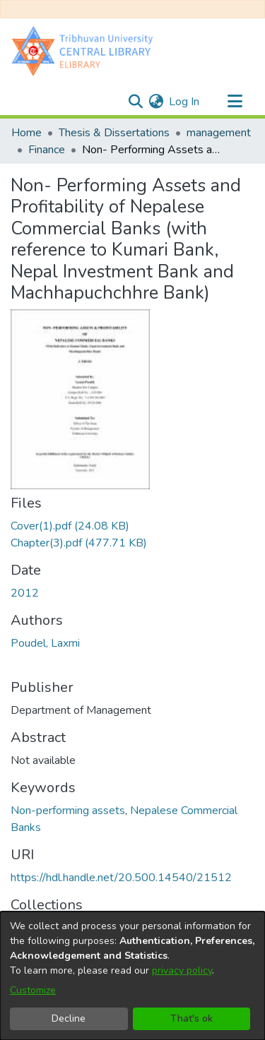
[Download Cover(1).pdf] (70, 526)
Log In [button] (185, 101)
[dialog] (132, 976)
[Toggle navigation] (234, 101)
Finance (46, 149)
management (219, 133)
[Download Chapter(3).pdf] (79, 543)
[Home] (85, 50)
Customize (33, 990)
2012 (25, 593)
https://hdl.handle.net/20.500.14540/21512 (121, 877)
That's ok (191, 1018)
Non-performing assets (68, 810)
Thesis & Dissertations (114, 133)
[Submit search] (135, 101)
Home (26, 133)
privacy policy (182, 970)
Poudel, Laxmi (45, 643)
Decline (69, 1018)
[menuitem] (156, 101)
